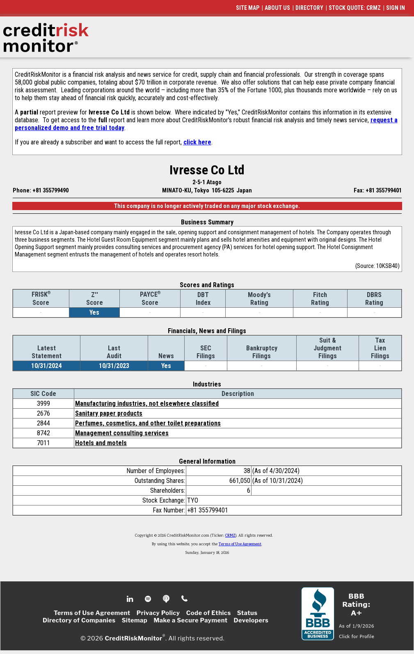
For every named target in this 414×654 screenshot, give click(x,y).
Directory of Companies (79, 620)
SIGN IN (395, 8)
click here (197, 142)
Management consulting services (122, 433)
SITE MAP (247, 8)
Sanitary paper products (108, 413)
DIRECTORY (309, 8)
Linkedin (131, 599)
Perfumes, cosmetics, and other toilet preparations (148, 423)
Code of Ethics (208, 613)
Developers (251, 620)
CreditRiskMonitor (133, 638)
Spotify (149, 599)
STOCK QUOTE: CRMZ (355, 8)
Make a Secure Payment (190, 620)
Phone (184, 599)
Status (247, 613)
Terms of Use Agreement (240, 544)
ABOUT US (277, 8)
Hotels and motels (101, 443)
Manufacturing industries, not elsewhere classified (147, 403)
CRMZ (230, 536)
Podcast (167, 599)
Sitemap (135, 620)
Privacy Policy (158, 613)
